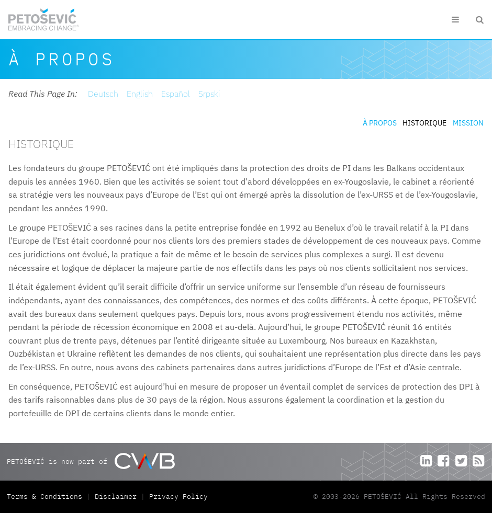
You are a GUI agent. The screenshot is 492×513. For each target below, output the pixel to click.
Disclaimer (116, 496)
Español (175, 93)
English (140, 93)
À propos (380, 123)
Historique (424, 123)
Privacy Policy (178, 496)
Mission (468, 123)
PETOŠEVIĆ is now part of (91, 461)
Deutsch (103, 93)
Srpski (209, 93)
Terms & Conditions (46, 496)
